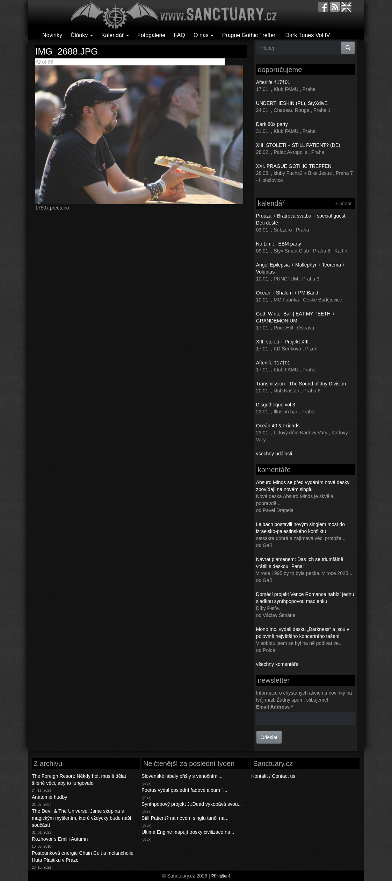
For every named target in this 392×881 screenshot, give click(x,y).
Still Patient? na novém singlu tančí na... (184, 818)
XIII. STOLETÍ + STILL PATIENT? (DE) (298, 145)
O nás (203, 35)
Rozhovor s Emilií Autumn (60, 839)
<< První (87, 62)
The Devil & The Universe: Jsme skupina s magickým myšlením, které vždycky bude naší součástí (81, 818)
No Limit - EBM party (278, 244)
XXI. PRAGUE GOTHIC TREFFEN (294, 166)
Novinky (52, 35)
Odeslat (269, 737)
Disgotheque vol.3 (275, 404)
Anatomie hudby (49, 797)
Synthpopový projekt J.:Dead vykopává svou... (191, 804)
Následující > (144, 62)
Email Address (274, 707)
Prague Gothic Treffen (249, 35)
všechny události (274, 453)
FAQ (179, 35)
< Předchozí (109, 62)
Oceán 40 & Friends (278, 425)
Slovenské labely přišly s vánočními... (182, 776)
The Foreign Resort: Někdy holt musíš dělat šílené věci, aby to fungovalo (79, 779)
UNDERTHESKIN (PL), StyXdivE (292, 103)
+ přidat (343, 203)
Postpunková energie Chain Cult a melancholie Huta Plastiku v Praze (82, 856)
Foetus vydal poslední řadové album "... (184, 790)
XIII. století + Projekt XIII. (283, 341)
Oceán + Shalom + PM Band (287, 293)
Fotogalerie (151, 35)
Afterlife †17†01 (273, 82)
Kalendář (115, 35)
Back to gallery (209, 62)
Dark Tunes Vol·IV (307, 35)
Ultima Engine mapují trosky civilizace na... (187, 832)
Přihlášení (220, 876)
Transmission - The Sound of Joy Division (301, 383)
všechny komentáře (277, 664)
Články (82, 35)
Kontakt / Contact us (273, 776)
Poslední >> (171, 62)
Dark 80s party (272, 124)
